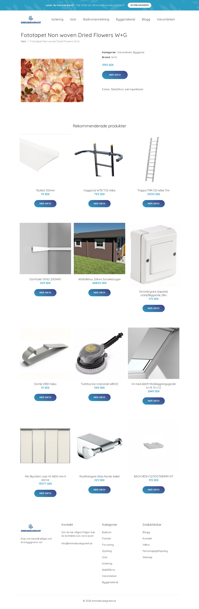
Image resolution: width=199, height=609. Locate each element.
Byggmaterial (125, 20)
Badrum (106, 534)
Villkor (146, 547)
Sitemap (147, 559)
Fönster (106, 540)
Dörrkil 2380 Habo (45, 386)
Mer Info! (115, 77)
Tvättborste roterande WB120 (99, 386)
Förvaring (108, 547)
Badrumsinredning (96, 20)
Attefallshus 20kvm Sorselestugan (99, 281)
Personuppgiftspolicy (155, 553)
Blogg (146, 20)
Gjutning (107, 553)
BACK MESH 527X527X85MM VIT (153, 479)
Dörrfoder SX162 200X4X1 (45, 281)
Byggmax (138, 54)
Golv (73, 20)
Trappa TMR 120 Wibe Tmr (153, 192)
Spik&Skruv (108, 572)
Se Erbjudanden (139, 5)
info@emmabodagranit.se (76, 545)
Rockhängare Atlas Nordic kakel (99, 479)
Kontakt (147, 540)
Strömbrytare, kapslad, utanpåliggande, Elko (153, 295)
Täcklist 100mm (45, 192)
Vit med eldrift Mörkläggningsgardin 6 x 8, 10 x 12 (153, 388)
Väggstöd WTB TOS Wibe (99, 192)
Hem (23, 43)
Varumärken (166, 20)
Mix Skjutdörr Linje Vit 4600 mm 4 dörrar (45, 480)
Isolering (57, 20)
